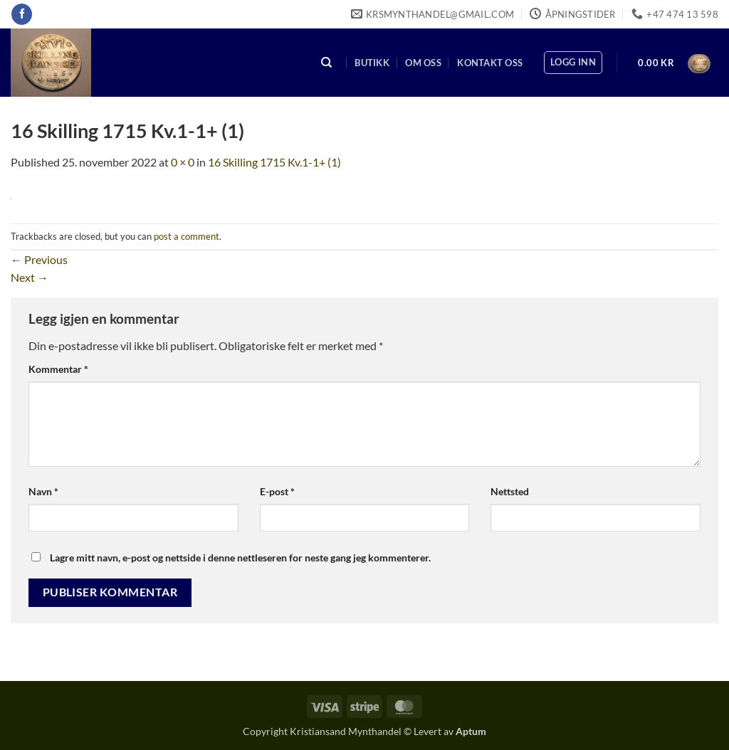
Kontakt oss (490, 62)
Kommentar (58, 369)
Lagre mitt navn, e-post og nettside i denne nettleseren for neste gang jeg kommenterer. (240, 557)
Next (29, 277)
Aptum (471, 731)
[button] (573, 62)
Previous (39, 259)
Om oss (423, 62)
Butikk (372, 62)
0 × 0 (182, 162)
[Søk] (326, 63)
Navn (43, 491)
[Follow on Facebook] (21, 14)
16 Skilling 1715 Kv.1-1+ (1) (274, 162)
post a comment (186, 236)
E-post (277, 491)
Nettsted (510, 491)
